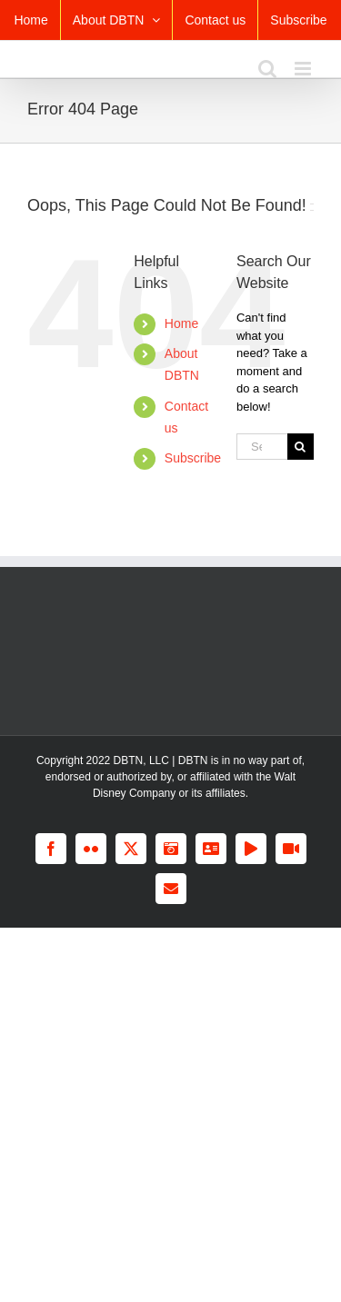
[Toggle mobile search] (267, 68)
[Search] (300, 446)
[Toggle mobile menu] (304, 68)
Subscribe (193, 458)
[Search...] (261, 446)
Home (181, 323)
